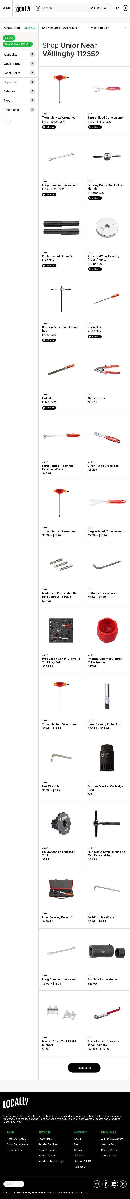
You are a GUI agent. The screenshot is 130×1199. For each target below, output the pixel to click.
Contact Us (80, 1166)
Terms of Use (109, 1155)
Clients (78, 1149)
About (77, 1138)
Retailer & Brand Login (51, 1161)
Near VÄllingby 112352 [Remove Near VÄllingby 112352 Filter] (18, 44)
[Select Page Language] (13, 1184)
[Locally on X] (123, 1184)
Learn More (45, 1138)
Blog (76, 1144)
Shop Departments (17, 1144)
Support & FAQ (82, 1161)
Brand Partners (47, 1155)
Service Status (109, 1144)
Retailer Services (48, 1144)
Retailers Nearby (16, 1138)
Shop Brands (14, 1149)
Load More (84, 1067)
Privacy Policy (109, 1149)
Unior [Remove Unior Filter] (9, 38)
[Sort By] (109, 27)
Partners (79, 1155)
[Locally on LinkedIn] (114, 1184)
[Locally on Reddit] (97, 1184)
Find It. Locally (101, 7)
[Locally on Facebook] (105, 1184)
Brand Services (47, 1149)
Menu (6, 8)
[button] (19, 54)
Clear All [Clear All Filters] (29, 28)
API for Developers (112, 1138)
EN (118, 7)
